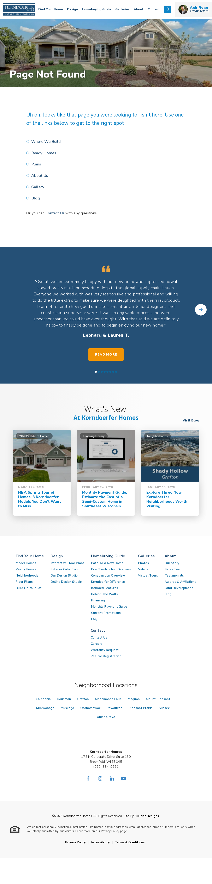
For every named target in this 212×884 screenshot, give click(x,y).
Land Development (179, 587)
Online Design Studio (66, 581)
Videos (143, 569)
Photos (143, 562)
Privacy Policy (75, 842)
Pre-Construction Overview (111, 569)
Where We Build (46, 141)
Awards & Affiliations (180, 581)
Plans (36, 164)
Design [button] (72, 9)
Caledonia (43, 698)
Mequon (134, 698)
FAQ (94, 618)
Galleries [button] (122, 9)
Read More (106, 354)
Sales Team (173, 569)
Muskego (67, 707)
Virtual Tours (148, 575)
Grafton (83, 698)
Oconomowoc (90, 707)
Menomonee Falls (108, 698)
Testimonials (174, 575)
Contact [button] (154, 9)
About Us (39, 175)
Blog (35, 197)
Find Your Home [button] (50, 9)
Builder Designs (147, 815)
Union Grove (106, 716)
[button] (167, 9)
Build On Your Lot (29, 587)
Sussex (164, 707)
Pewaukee (114, 707)
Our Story (172, 562)
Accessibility (100, 842)
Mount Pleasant (158, 698)
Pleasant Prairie (141, 707)
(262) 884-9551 (106, 766)
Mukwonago (45, 707)
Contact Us (55, 212)
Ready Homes (44, 152)
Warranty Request (105, 649)
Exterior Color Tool (65, 569)
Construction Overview (108, 575)
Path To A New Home (107, 562)
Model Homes (26, 562)
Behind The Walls (104, 593)
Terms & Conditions (130, 842)
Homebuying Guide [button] (96, 9)
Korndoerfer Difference (108, 581)
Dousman (64, 698)
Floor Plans (24, 581)
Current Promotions (106, 612)
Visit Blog (191, 420)
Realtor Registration (106, 655)
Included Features (104, 587)
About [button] (138, 9)
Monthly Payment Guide (109, 606)
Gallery (38, 186)
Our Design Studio (64, 575)
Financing (98, 600)
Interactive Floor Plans (67, 562)
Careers (96, 643)
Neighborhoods (27, 575)
